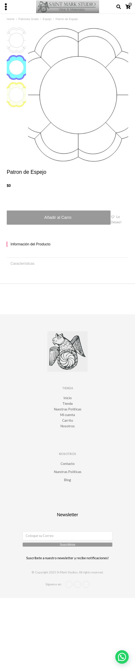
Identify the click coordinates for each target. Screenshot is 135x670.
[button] (119, 219)
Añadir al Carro (57, 217)
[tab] (67, 244)
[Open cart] (128, 7)
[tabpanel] (67, 250)
